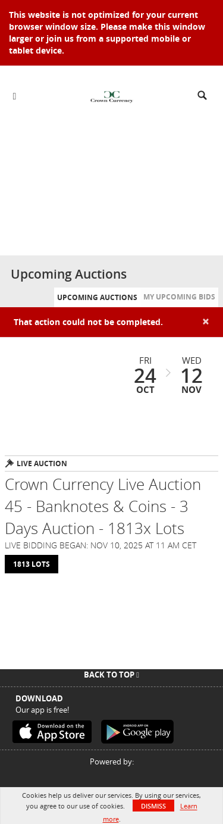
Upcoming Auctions (97, 297)
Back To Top (111, 674)
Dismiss (153, 805)
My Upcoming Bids (179, 297)
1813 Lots (31, 564)
